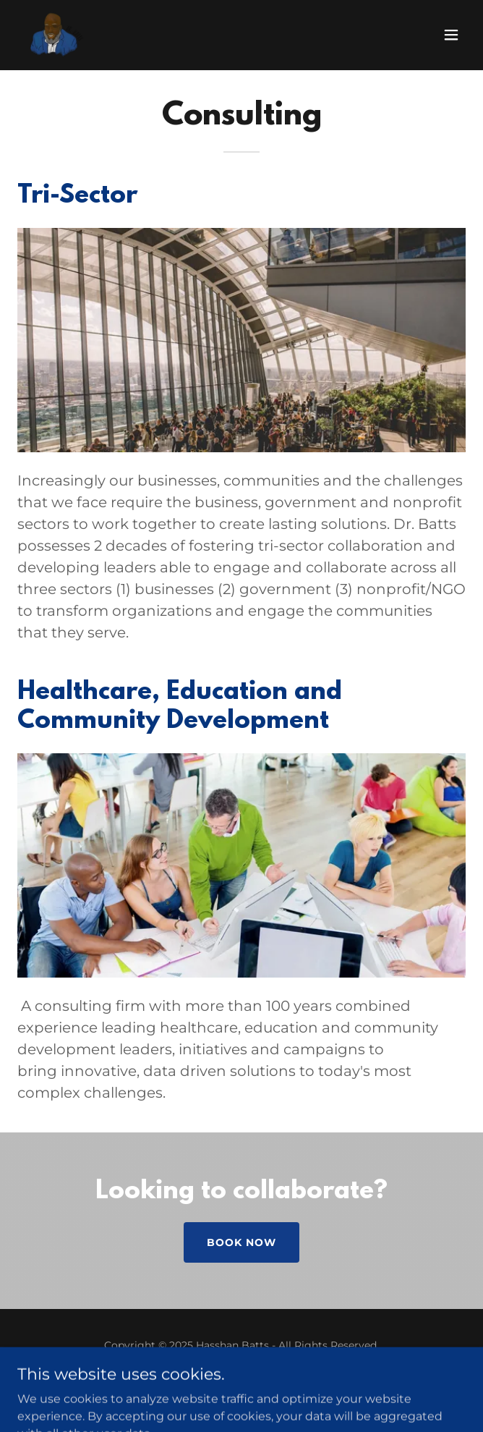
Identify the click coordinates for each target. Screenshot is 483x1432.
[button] (451, 34)
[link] (55, 35)
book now (241, 1242)
